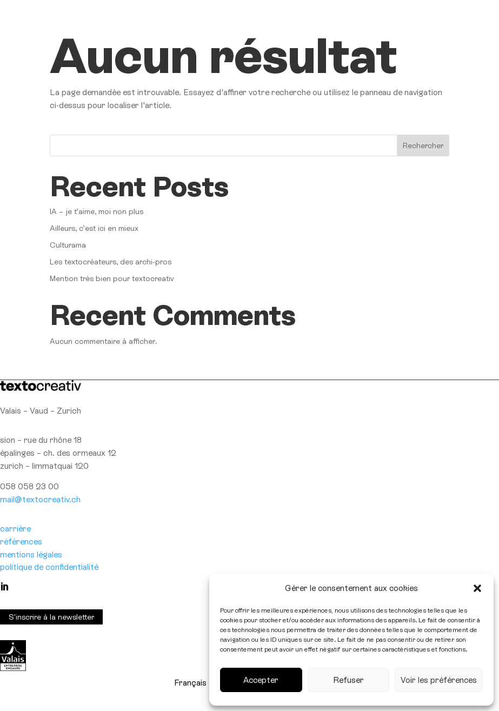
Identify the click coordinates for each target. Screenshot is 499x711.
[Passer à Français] (190, 682)
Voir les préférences (439, 680)
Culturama (68, 245)
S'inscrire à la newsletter (51, 617)
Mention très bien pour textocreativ (112, 278)
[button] (477, 588)
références (21, 541)
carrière (15, 528)
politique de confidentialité (49, 567)
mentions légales (31, 554)
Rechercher (423, 145)
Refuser (348, 680)
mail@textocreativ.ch (40, 499)
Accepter (260, 680)
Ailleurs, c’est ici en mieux (94, 228)
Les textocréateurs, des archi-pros (110, 261)
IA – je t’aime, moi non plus (96, 211)
